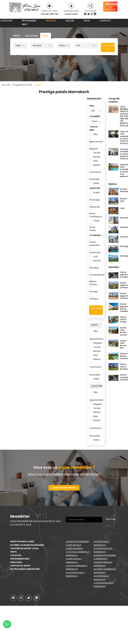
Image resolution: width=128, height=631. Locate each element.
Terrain (96, 152)
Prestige (51, 20)
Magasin (93, 148)
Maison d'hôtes (93, 283)
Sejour (70, 20)
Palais (96, 183)
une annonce (111, 6)
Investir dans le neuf (22, 541)
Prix (92, 105)
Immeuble (94, 179)
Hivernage (94, 199)
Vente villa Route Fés (123, 344)
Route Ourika (92, 229)
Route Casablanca (95, 215)
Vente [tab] (16, 36)
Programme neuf (29, 22)
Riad (95, 160)
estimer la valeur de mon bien (27, 545)
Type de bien (94, 128)
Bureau (96, 156)
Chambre (95, 116)
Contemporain (97, 274)
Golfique (93, 298)
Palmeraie (94, 206)
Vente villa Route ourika (123, 331)
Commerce (95, 172)
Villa (95, 134)
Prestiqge (16, 562)
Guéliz (96, 192)
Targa (96, 220)
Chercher (108, 47)
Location (15, 555)
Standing (95, 235)
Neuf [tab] (46, 36)
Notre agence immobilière (25, 569)
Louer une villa (73, 545)
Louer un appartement (77, 541)
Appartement (96, 141)
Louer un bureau (74, 548)
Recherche (97, 310)
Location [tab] (31, 36)
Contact (105, 20)
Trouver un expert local (24, 548)
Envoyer (111, 519)
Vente (13, 552)
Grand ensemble (94, 244)
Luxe (95, 256)
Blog (87, 20)
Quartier (95, 188)
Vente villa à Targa (123, 319)
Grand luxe (94, 252)
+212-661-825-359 (49, 14)
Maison (96, 165)
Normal (97, 260)
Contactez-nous (64, 487)
